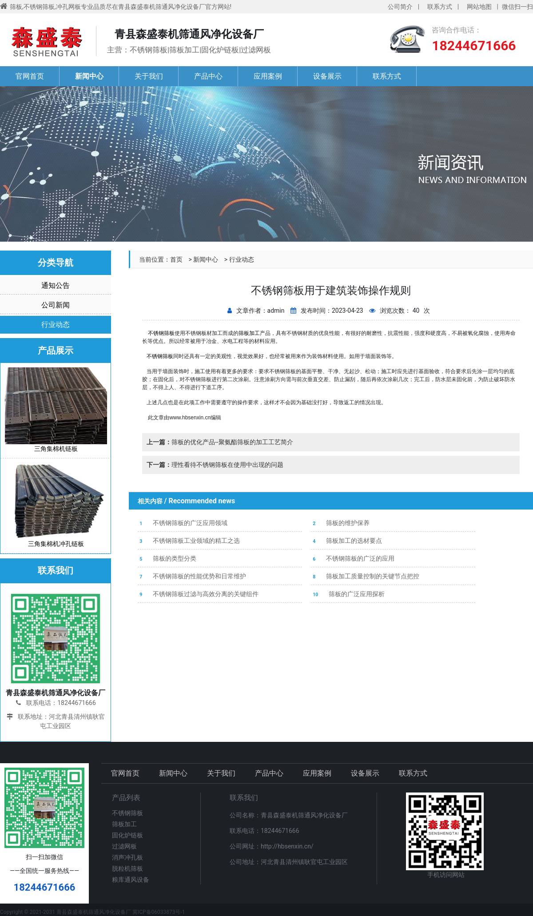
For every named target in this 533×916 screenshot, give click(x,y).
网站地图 (479, 6)
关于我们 (149, 76)
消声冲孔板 (127, 857)
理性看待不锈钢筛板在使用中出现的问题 (215, 464)
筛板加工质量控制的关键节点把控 (365, 576)
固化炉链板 (127, 835)
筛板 (169, 333)
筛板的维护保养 (340, 522)
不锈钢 (156, 333)
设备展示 (327, 76)
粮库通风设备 (130, 879)
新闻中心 (89, 76)
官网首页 (30, 76)
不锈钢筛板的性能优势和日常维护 (192, 576)
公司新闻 (55, 305)
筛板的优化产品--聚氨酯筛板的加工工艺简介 (220, 442)
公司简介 (400, 6)
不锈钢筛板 (160, 356)
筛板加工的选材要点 (346, 540)
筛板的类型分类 (167, 558)
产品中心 (208, 76)
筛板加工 (249, 333)
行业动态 (241, 259)
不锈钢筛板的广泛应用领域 (182, 522)
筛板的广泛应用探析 (348, 593)
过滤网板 (124, 846)
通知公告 (55, 285)
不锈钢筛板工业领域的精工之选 (189, 540)
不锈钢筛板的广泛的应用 (352, 558)
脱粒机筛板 (127, 868)
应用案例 (268, 76)
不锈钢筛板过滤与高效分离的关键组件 (198, 593)
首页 (176, 259)
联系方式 (439, 6)
